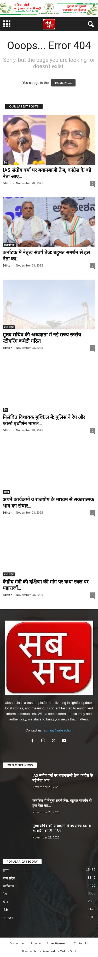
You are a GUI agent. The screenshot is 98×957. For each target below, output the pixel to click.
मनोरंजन (8, 918)
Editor (7, 183)
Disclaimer (17, 943)
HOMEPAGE (63, 82)
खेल (5, 902)
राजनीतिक (9, 245)
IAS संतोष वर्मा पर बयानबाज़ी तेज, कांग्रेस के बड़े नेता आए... (47, 173)
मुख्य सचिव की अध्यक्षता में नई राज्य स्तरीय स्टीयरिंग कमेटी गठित (42, 337)
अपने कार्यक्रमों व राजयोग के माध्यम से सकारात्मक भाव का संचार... (48, 502)
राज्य (6, 492)
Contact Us (81, 943)
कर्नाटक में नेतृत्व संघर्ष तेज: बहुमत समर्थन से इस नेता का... (46, 255)
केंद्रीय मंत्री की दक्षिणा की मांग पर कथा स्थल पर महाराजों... (46, 584)
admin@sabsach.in (58, 730)
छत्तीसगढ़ (8, 886)
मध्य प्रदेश (9, 327)
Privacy (36, 943)
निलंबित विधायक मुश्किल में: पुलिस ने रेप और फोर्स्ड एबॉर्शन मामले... (44, 420)
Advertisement (57, 943)
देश (5, 163)
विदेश (6, 910)
